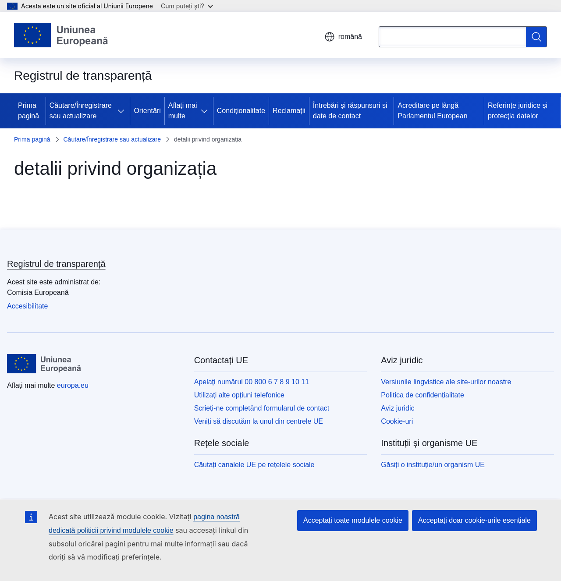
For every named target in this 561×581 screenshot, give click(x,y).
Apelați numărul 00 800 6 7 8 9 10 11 (251, 382)
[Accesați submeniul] (123, 110)
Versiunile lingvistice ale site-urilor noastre (446, 382)
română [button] (343, 37)
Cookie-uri (397, 421)
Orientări (147, 110)
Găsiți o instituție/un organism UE (433, 464)
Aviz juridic (397, 408)
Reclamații (289, 110)
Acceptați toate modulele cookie (352, 520)
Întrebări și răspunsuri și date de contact (350, 111)
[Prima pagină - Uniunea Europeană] (61, 35)
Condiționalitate (241, 110)
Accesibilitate (27, 306)
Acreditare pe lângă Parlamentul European (432, 111)
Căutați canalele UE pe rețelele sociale (254, 464)
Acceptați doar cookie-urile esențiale (474, 520)
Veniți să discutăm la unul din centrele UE (258, 421)
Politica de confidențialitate (422, 395)
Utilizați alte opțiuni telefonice (239, 395)
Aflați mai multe (182, 111)
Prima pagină (28, 111)
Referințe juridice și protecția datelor (517, 111)
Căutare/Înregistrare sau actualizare (81, 111)
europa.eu (73, 385)
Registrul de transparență (56, 264)
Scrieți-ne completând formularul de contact (262, 408)
